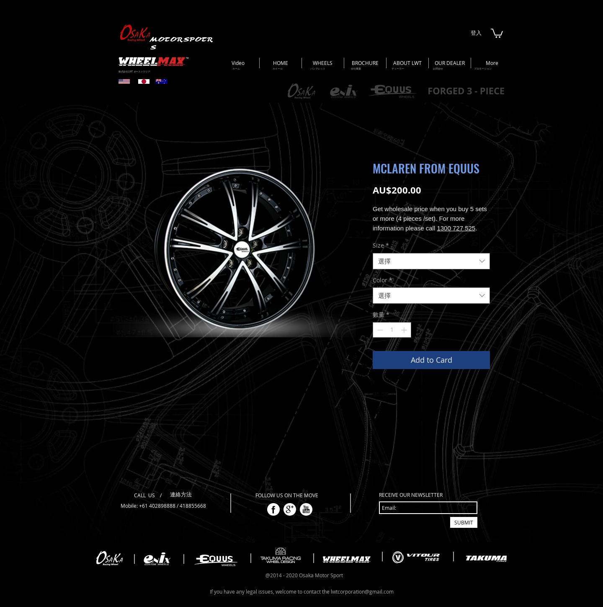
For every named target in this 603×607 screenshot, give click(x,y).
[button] (497, 33)
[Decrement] (379, 330)
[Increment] (404, 330)
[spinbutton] (391, 330)
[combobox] (431, 261)
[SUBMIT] (463, 522)
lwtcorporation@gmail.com (362, 591)
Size (381, 245)
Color (382, 280)
